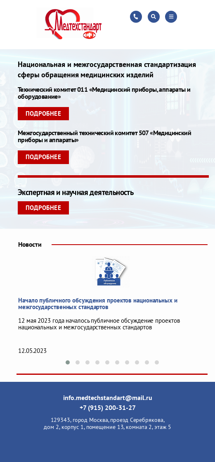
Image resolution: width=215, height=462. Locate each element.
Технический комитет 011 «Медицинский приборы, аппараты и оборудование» (104, 92)
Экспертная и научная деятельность (75, 192)
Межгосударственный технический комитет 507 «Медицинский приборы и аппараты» (104, 136)
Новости (29, 244)
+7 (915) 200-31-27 (108, 407)
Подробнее (43, 113)
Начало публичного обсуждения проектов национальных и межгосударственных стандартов (97, 303)
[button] (68, 362)
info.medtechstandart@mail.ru (107, 397)
